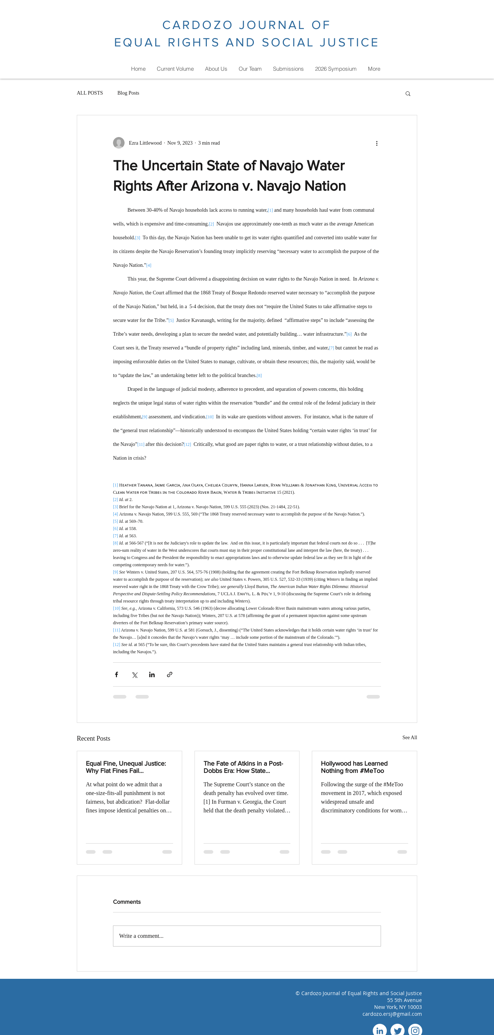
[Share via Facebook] (116, 674)
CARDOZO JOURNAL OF (246, 25)
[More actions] (376, 142)
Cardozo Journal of (324, 993)
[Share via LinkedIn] (151, 674)
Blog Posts (128, 93)
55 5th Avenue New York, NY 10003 (398, 1003)
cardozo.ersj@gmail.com (392, 1013)
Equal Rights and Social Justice (385, 993)
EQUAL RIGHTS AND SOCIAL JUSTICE (247, 42)
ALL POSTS (90, 93)
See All (409, 737)
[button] (408, 93)
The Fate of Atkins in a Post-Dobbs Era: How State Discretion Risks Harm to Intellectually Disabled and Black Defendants (243, 767)
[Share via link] (169, 674)
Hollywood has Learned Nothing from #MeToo (354, 767)
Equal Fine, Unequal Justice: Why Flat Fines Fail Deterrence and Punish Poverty (126, 767)
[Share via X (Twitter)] (134, 674)
